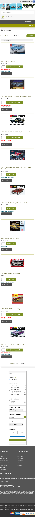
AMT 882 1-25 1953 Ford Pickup (10, 238)
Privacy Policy (30, 509)
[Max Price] (22, 432)
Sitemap (20, 465)
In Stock (12, 401)
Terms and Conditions (21, 509)
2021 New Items (14, 394)
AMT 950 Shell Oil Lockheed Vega (10, 309)
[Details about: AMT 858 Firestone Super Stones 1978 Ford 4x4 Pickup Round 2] (6, 180)
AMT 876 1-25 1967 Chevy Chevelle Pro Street (14, 202)
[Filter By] (16, 417)
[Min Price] (13, 432)
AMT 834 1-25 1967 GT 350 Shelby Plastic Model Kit (15, 132)
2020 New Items (14, 393)
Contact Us (3, 469)
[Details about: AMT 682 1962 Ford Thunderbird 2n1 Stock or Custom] (6, 109)
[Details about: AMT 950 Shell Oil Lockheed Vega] (6, 321)
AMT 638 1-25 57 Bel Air (8, 61)
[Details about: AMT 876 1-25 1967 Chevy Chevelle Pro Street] (6, 213)
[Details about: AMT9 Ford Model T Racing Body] (6, 284)
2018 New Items (14, 387)
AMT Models (13, 379)
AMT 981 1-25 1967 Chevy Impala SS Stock (13, 344)
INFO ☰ (31, 25)
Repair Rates (3, 465)
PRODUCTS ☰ (29, 22)
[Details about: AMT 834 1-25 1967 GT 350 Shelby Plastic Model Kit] (6, 144)
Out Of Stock (13, 403)
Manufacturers (8, 35)
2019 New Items (14, 389)
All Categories (21, 458)
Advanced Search (4, 463)
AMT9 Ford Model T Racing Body (10, 273)
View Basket (9, 17)
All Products (20, 456)
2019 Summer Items (15, 391)
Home (1, 35)
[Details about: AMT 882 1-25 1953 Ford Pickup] (6, 249)
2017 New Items (14, 385)
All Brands (20, 460)
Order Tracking (4, 460)
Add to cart (10, 174)
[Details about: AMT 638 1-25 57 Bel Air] (6, 73)
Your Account (3, 458)
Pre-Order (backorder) (14, 67)
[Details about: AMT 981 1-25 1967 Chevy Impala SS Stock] (6, 356)
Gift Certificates (21, 463)
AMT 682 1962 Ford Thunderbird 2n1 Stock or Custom (16, 96)
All (15, 377)
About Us (2, 467)
